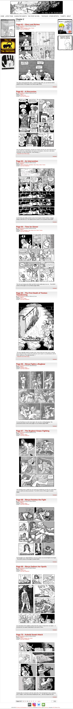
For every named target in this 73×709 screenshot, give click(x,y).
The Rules (44, 16)
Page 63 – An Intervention (27, 161)
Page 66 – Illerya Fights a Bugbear (30, 364)
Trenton (32, 28)
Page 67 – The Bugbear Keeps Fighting (32, 431)
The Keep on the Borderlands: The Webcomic (24, 707)
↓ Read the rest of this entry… (23, 153)
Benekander (26, 164)
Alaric (22, 28)
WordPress (40, 707)
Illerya (22, 95)
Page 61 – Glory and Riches (28, 24)
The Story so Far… (34, 16)
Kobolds (25, 638)
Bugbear (22, 367)
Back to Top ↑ (57, 707)
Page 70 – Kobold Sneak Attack (29, 635)
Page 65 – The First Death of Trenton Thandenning (31, 294)
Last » (39, 701)
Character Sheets (20, 16)
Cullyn (29, 28)
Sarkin (40, 164)
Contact (3, 20)
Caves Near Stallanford (24, 29)
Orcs (25, 95)
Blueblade (26, 28)
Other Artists (54, 16)
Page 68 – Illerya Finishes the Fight (31, 500)
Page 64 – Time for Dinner (27, 227)
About (69, 16)
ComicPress (46, 707)
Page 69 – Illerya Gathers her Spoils (31, 567)
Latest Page (9, 16)
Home (2, 16)
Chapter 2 (22, 27)
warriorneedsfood (20, 26)
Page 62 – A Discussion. (26, 92)
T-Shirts (63, 16)
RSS (54, 707)
